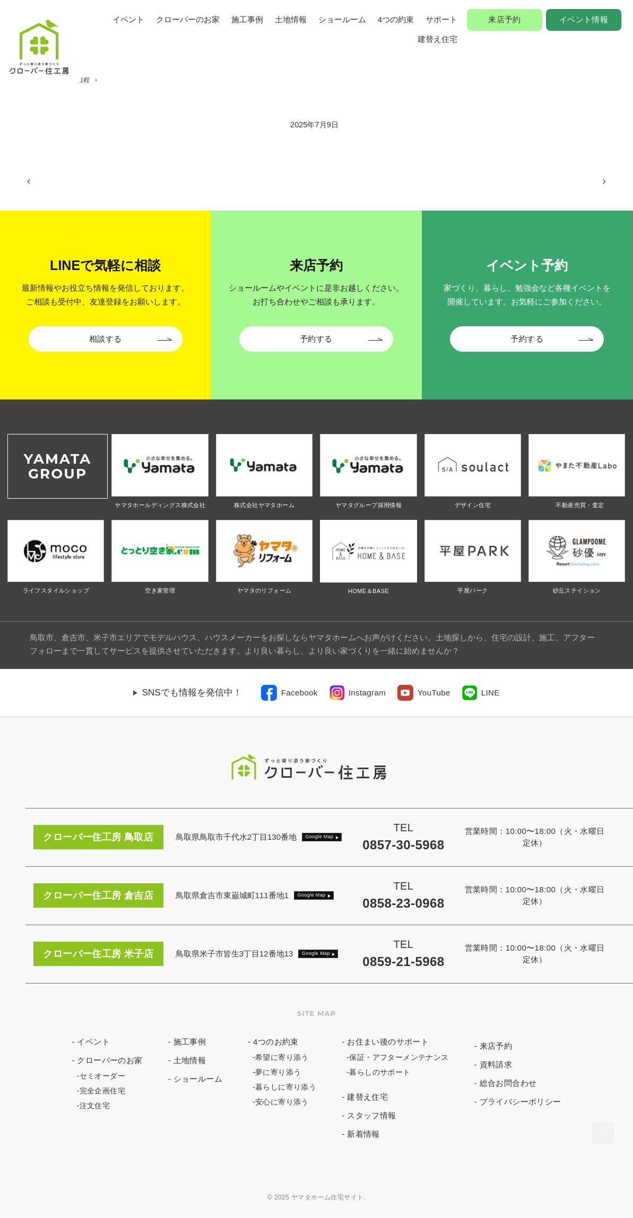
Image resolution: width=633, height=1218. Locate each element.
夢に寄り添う (278, 1072)
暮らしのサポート (379, 1072)
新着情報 (363, 1133)
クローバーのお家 (188, 19)
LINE (490, 692)
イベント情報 (583, 19)
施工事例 (247, 19)
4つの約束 (396, 19)
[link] (289, 693)
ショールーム (342, 19)
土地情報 (291, 19)
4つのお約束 (276, 1041)
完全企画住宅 (102, 1090)
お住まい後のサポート (388, 1041)
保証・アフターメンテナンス (398, 1057)
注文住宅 (95, 1105)
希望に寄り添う (282, 1057)
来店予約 (504, 19)
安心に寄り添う (282, 1102)
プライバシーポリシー (520, 1101)
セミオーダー (102, 1076)
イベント (128, 19)
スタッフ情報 (371, 1115)
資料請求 (496, 1064)
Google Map (320, 836)
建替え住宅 (437, 39)
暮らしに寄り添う (285, 1087)
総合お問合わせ (508, 1083)
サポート (441, 19)
